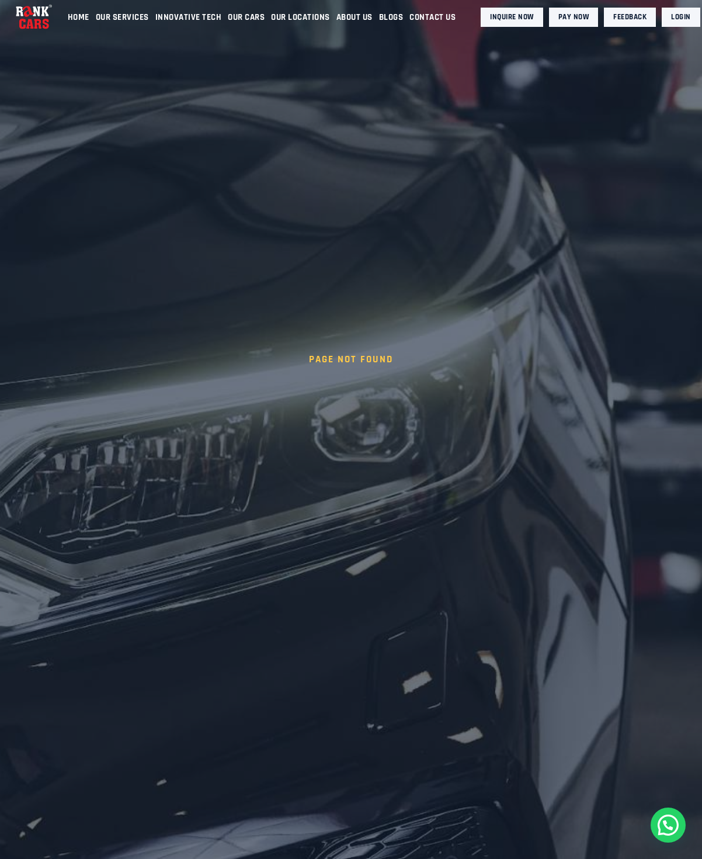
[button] (668, 825)
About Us (354, 17)
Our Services (122, 17)
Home (78, 17)
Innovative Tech (188, 17)
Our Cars (246, 17)
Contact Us (432, 17)
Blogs (391, 17)
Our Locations (300, 17)
